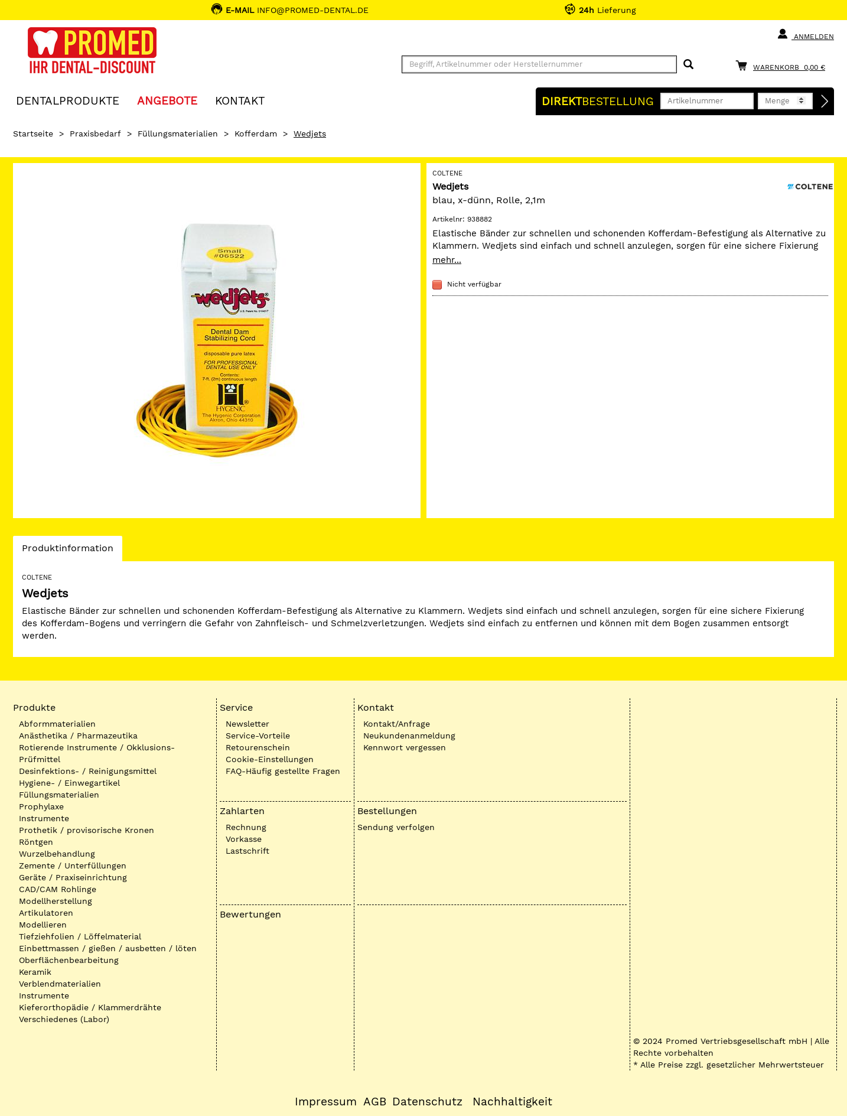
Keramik (35, 972)
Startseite (33, 133)
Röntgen (36, 842)
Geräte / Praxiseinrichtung (73, 877)
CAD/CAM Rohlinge (57, 889)
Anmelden (805, 34)
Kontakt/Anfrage (396, 723)
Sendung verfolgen (396, 827)
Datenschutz (427, 1101)
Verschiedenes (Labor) (64, 1019)
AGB (374, 1101)
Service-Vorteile (258, 735)
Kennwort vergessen (404, 747)
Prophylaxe (41, 806)
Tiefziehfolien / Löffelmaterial (80, 936)
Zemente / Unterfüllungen (72, 865)
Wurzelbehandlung (57, 853)
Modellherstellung (55, 901)
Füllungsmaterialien (178, 133)
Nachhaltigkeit (512, 1101)
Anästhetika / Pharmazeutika (78, 735)
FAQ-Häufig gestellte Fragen (283, 771)
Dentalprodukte (67, 100)
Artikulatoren (46, 912)
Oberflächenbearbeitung (69, 960)
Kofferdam (255, 133)
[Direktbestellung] (825, 101)
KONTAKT (240, 100)
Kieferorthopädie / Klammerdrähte (90, 1007)
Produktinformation (67, 551)
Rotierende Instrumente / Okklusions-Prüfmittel (97, 753)
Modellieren (43, 924)
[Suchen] (688, 64)
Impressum (326, 1101)
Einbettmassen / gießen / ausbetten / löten (108, 948)
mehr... (446, 260)
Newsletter (247, 723)
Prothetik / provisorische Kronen (86, 830)
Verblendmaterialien (60, 983)
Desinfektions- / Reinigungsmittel (88, 771)
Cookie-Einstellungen (270, 759)
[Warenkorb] (783, 65)
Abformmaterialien (57, 723)
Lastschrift (247, 850)
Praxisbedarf (95, 133)
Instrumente (44, 818)
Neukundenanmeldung (409, 735)
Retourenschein (258, 747)
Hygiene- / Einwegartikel (69, 783)
